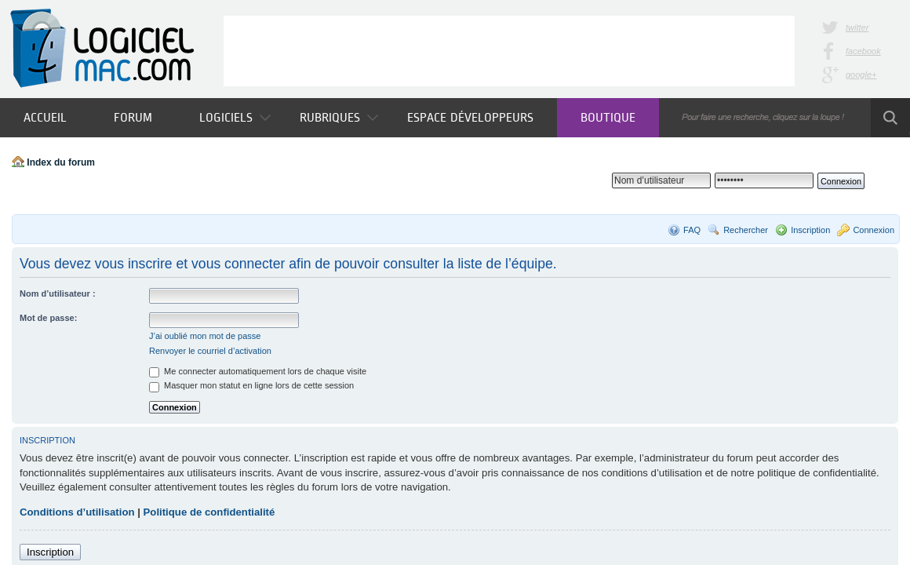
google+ (861, 74)
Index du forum (61, 162)
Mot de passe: (48, 318)
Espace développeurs (470, 117)
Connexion (873, 230)
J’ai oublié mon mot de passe (204, 336)
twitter (857, 27)
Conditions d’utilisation (77, 512)
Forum (133, 117)
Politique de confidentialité (209, 512)
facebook (863, 51)
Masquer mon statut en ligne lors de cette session (251, 385)
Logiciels (235, 117)
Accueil (45, 117)
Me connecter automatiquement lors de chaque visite (257, 371)
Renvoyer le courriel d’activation (210, 350)
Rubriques (339, 117)
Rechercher (745, 230)
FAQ (692, 230)
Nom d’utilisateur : (58, 293)
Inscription (810, 230)
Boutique (608, 117)
